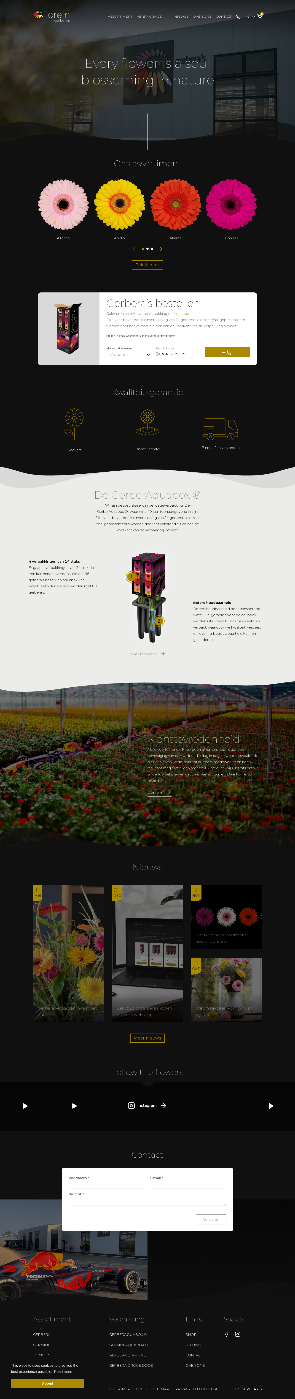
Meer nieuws (147, 1038)
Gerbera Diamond (128, 1355)
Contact (223, 16)
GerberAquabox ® (128, 1334)
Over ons (202, 16)
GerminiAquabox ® (128, 1345)
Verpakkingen (150, 16)
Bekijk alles (147, 264)
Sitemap (161, 1389)
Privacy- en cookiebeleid (201, 1389)
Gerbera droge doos (131, 1365)
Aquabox (181, 313)
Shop (191, 1334)
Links (141, 1389)
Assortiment (120, 16)
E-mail (156, 1177)
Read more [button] (63, 1372)
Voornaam (79, 1177)
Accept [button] (47, 1383)
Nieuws (181, 16)
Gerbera (42, 1334)
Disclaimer (118, 1389)
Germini (41, 1345)
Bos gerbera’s (247, 1389)
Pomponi (42, 1355)
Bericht (76, 1194)
